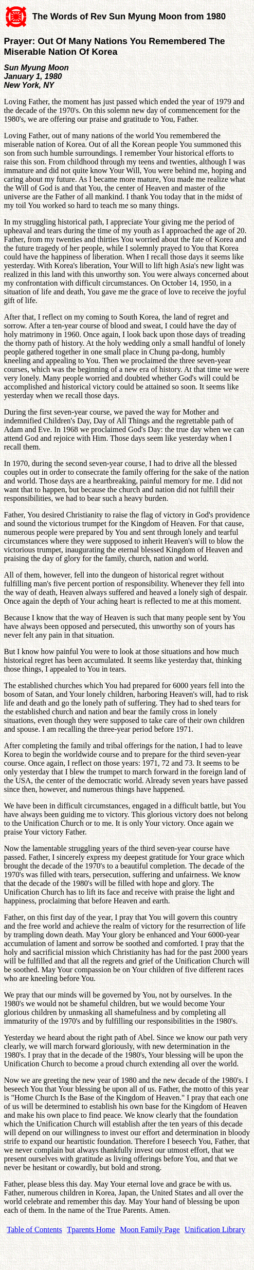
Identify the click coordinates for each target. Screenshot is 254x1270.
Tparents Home (91, 1229)
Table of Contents (34, 1229)
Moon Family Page (150, 1229)
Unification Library (214, 1229)
